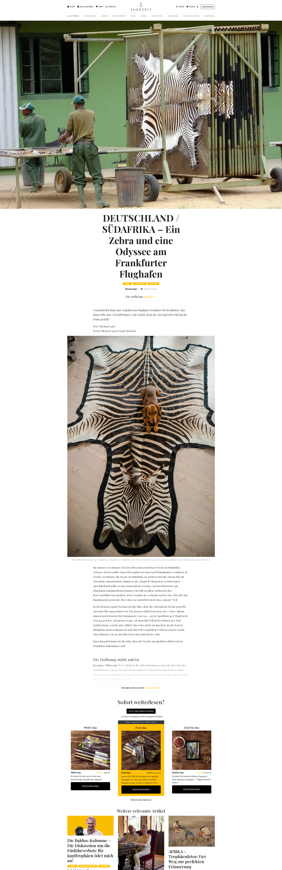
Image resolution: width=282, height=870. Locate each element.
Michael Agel (131, 289)
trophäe (153, 283)
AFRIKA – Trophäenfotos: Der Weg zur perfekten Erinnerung (187, 859)
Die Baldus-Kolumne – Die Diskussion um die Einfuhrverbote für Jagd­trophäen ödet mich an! (90, 850)
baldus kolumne (88, 866)
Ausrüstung (157, 16)
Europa (104, 16)
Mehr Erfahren (90, 786)
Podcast (110, 7)
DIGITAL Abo (191, 727)
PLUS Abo (141, 727)
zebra (127, 283)
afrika (72, 866)
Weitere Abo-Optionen (141, 800)
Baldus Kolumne (191, 16)
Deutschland (90, 16)
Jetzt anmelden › (153, 688)
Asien (133, 16)
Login (191, 7)
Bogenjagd (173, 16)
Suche (180, 7)
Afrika (143, 16)
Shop (99, 7)
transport (140, 283)
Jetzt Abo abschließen (141, 711)
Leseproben (209, 16)
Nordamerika (119, 16)
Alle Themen (73, 16)
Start (71, 7)
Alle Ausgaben (85, 7)
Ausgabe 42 (150, 296)
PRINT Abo (90, 727)
